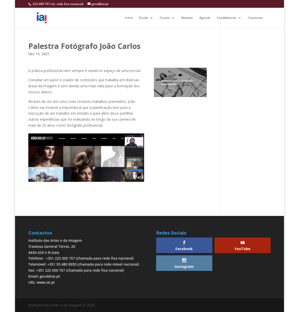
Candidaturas (226, 18)
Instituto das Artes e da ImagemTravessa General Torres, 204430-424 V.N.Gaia (55, 246)
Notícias (187, 18)
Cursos (165, 18)
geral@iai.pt (50, 276)
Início (129, 18)
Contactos (255, 18)
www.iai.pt (46, 282)
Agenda (204, 18)
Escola (143, 18)
